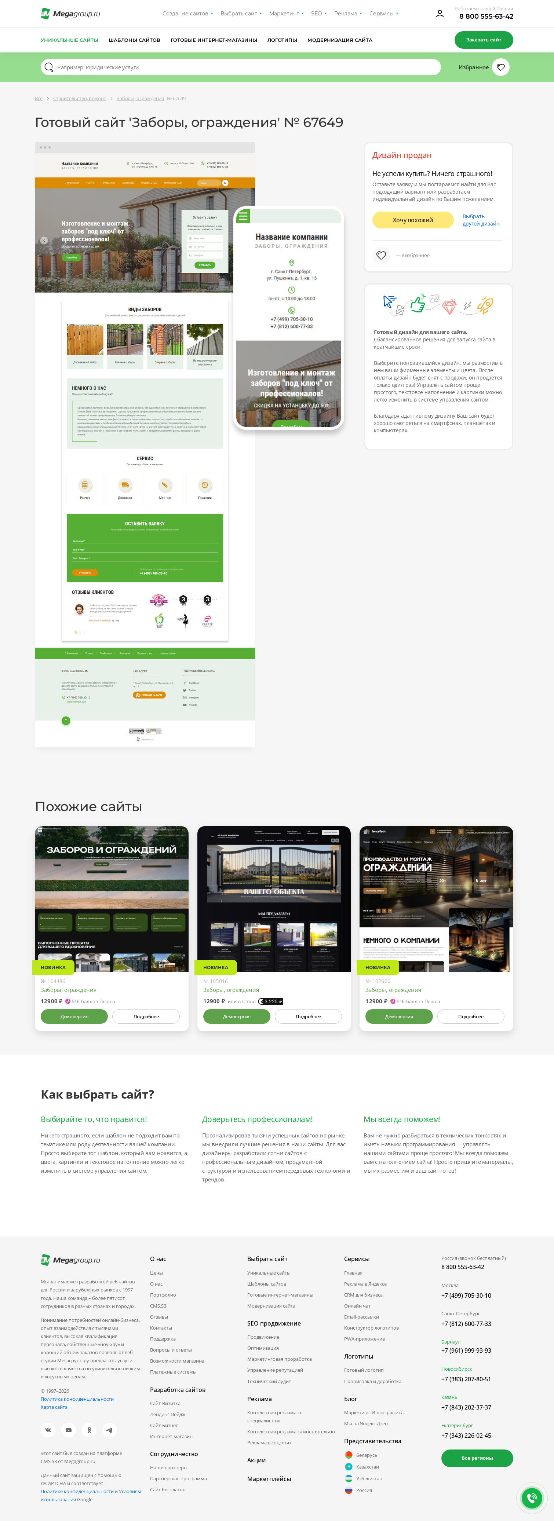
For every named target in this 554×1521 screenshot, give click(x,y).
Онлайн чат (357, 1305)
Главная (353, 1272)
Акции (256, 1460)
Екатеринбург (457, 1425)
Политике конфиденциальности (77, 1491)
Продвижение (263, 1337)
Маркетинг (284, 13)
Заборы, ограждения (68, 989)
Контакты (161, 1327)
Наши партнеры (168, 1467)
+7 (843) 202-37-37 (466, 1407)
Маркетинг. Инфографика (374, 1412)
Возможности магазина (177, 1360)
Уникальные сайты (69, 40)
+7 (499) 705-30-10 (466, 1295)
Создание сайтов (186, 13)
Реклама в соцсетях (269, 1442)
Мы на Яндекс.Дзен (366, 1423)
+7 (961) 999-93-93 (466, 1350)
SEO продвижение (274, 1323)
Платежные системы (173, 1371)
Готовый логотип (364, 1370)
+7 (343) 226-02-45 (466, 1436)
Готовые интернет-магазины (214, 40)
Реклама (345, 13)
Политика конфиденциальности (77, 1399)
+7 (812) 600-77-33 (466, 1324)
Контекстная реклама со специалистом (275, 1416)
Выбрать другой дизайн (481, 220)
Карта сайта (54, 1407)
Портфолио (163, 1294)
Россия (358, 1490)
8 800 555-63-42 (486, 16)
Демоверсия (74, 1016)
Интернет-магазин (171, 1436)
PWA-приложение (364, 1338)
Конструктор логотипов (371, 1327)
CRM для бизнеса (363, 1294)
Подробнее (146, 1016)
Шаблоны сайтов (135, 40)
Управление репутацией (275, 1370)
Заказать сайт (484, 40)
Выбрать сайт (238, 13)
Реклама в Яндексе (365, 1283)
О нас (156, 1283)
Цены (156, 1272)
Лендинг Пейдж (168, 1414)
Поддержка (163, 1338)
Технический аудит (269, 1381)
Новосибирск (456, 1369)
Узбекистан (363, 1478)
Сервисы (381, 13)
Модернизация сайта (339, 40)
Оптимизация (263, 1348)
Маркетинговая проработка (279, 1359)
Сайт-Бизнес (164, 1425)
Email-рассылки (361, 1316)
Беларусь (361, 1455)
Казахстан (361, 1466)
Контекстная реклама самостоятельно (291, 1431)
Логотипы (282, 40)
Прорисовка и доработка (372, 1381)
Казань (449, 1397)
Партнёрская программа (178, 1478)
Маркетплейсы (269, 1479)
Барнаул (450, 1341)
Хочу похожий (413, 220)
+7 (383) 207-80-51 (466, 1379)
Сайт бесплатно (168, 1489)
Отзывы (159, 1316)
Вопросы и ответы (171, 1349)
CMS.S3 (158, 1305)
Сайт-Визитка (165, 1403)
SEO (316, 13)
